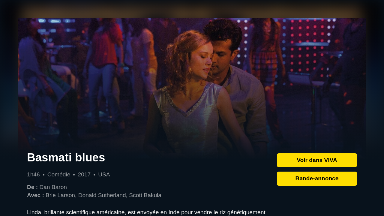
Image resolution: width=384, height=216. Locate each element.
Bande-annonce (317, 178)
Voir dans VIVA (317, 160)
